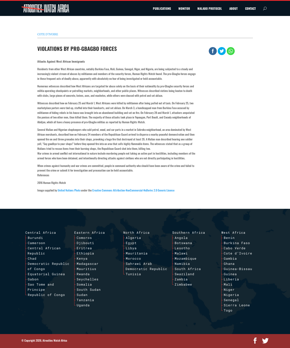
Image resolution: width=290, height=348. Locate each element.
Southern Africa (188, 232)
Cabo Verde (235, 248)
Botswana (183, 243)
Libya (131, 248)
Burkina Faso (237, 243)
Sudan (82, 295)
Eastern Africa (89, 232)
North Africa (136, 232)
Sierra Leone (237, 305)
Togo (228, 310)
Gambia (230, 258)
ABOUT (233, 8)
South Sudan (89, 289)
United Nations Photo (69, 190)
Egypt (131, 243)
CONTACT (250, 8)
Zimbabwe (183, 284)
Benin (229, 238)
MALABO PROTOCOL (209, 8)
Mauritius (86, 269)
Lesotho (182, 248)
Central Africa (40, 232)
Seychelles (88, 279)
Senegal (231, 300)
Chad (32, 258)
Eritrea (84, 248)
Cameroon (36, 243)
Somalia (84, 284)
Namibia (182, 263)
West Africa (233, 232)
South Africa (188, 269)
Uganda (83, 305)
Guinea (230, 274)
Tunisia (133, 274)
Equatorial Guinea (46, 274)
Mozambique (186, 258)
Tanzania (85, 300)
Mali (228, 284)
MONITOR (184, 8)
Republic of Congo (46, 295)
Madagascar (88, 263)
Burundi (35, 238)
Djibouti (85, 243)
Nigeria (231, 295)
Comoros (84, 238)
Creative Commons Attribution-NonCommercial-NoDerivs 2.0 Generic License (133, 190)
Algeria (133, 238)
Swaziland (184, 274)
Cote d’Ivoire (238, 253)
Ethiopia (85, 253)
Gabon (33, 279)
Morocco (133, 258)
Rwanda (83, 274)
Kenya (82, 258)
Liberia (231, 279)
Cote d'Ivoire (47, 34)
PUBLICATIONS (162, 8)
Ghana (229, 263)
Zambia (181, 279)
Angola (181, 238)
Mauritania (137, 253)
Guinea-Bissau (238, 269)
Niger (229, 289)
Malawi (181, 253)
